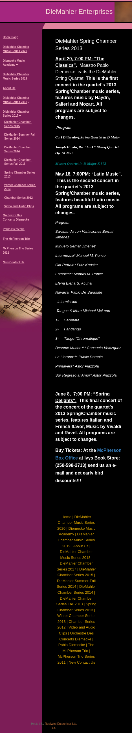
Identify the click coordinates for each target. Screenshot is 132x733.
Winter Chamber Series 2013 (20, 187)
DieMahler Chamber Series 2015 (18, 123)
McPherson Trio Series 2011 (18, 250)
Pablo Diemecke (14, 229)
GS (54, 728)
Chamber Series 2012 (18, 197)
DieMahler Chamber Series (16, 114)
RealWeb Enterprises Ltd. (61, 723)
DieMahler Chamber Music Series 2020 (16, 48)
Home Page (10, 37)
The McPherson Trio (16, 238)
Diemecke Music (14, 63)
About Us (9, 88)
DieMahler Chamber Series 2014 (18, 149)
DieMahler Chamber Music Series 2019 (16, 76)
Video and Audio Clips (19, 206)
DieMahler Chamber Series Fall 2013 (18, 161)
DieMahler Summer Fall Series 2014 (20, 136)
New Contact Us (13, 262)
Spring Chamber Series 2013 (20, 174)
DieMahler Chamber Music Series (16, 100)
